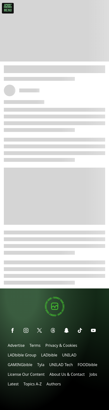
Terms (34, 345)
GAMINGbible (20, 364)
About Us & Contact (67, 374)
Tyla (41, 364)
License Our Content (26, 374)
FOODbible (87, 364)
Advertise (16, 345)
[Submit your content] (54, 316)
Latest (13, 384)
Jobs (93, 374)
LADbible (49, 355)
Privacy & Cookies (61, 345)
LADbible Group (22, 355)
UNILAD (69, 355)
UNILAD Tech (61, 364)
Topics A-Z (33, 384)
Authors (53, 384)
